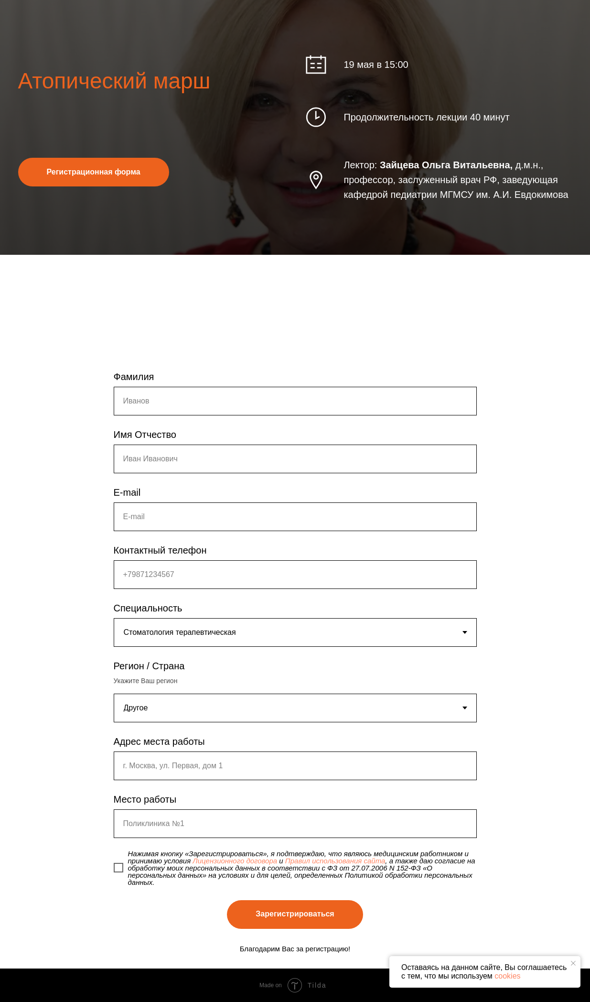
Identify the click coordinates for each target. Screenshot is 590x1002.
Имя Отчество (145, 434)
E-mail (127, 492)
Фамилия (134, 376)
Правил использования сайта (335, 861)
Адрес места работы (159, 741)
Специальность (148, 608)
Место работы (145, 799)
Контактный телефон (160, 550)
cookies (507, 976)
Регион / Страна (149, 666)
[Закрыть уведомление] (573, 963)
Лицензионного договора (235, 861)
